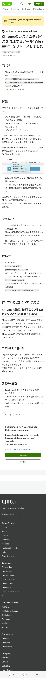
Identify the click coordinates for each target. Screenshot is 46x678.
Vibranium (9, 89)
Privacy (5, 535)
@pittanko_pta (19, 31)
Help (4, 552)
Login (29, 3)
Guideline (6, 539)
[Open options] (37, 675)
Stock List (26, 9)
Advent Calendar (8, 579)
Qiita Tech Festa (8, 583)
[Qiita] (7, 4)
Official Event (38, 9)
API (3, 596)
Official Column (8, 575)
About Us (5, 657)
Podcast (5, 627)
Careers (5, 661)
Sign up (23, 455)
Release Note (7, 567)
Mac (4, 52)
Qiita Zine (6, 642)
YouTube (5, 623)
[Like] (4, 414)
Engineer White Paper (10, 591)
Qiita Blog (6, 666)
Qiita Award (6, 587)
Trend (5, 9)
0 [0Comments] (18, 414)
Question (15, 9)
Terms (4, 531)
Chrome (11, 52)
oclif (18, 52)
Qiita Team (6, 638)
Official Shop (7, 646)
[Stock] (11, 414)
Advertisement (8, 556)
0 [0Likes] (13, 674)
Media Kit (5, 543)
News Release (7, 670)
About (4, 527)
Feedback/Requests (10, 548)
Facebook (6, 619)
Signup (39, 3)
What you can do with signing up (18, 449)
